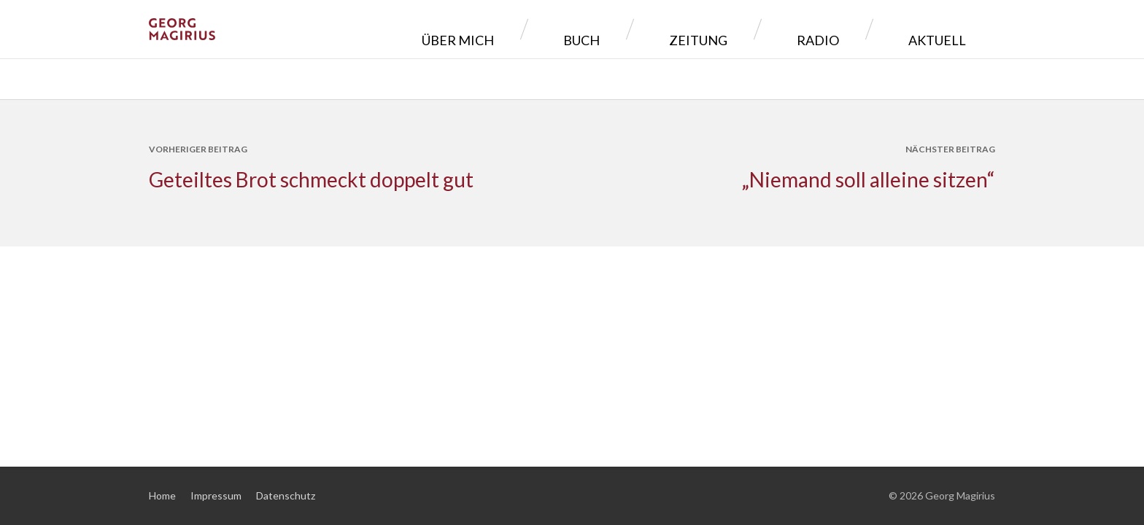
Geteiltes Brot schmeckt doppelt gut (311, 179)
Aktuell (948, 29)
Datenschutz (285, 495)
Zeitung (777, 29)
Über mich (604, 29)
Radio (862, 29)
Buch (694, 29)
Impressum (215, 495)
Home (162, 495)
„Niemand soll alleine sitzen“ (868, 179)
